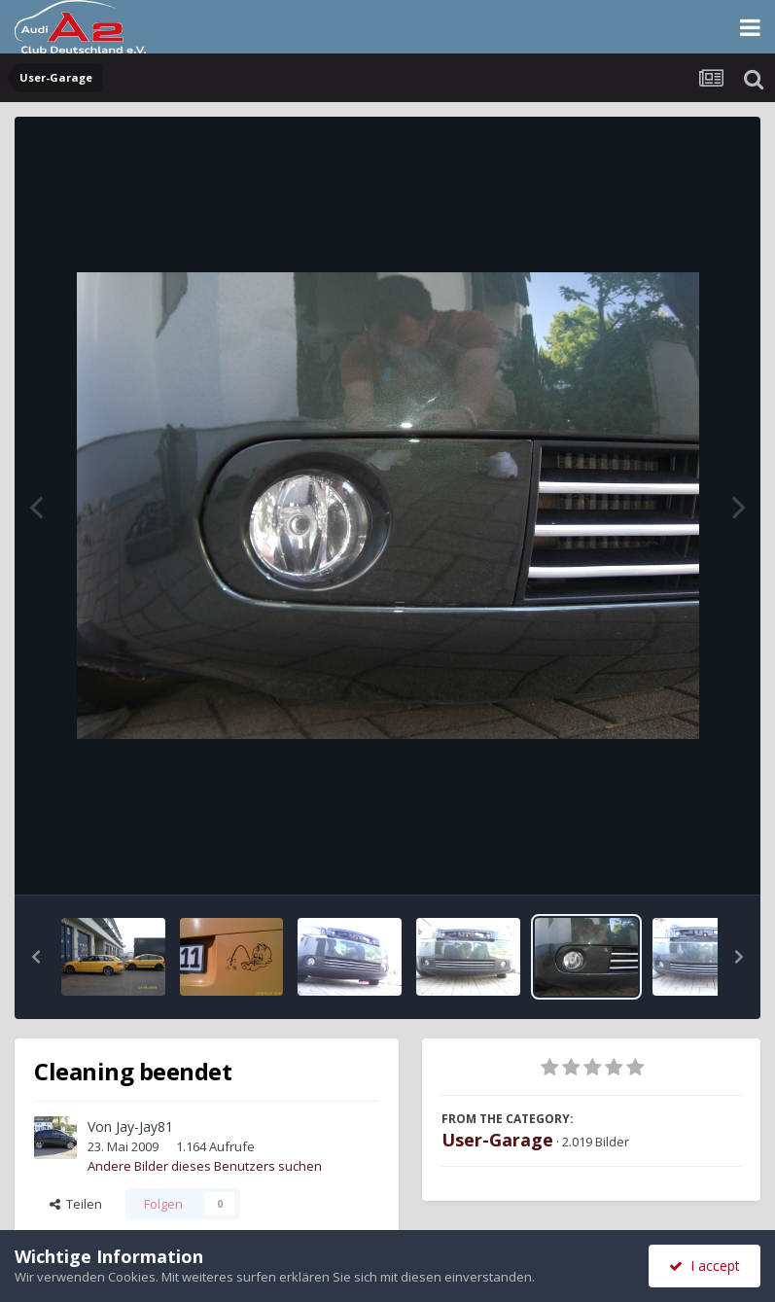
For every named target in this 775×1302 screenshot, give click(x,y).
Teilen (76, 1204)
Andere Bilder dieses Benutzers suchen (205, 1166)
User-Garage (497, 1139)
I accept (704, 1265)
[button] (36, 956)
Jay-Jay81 (144, 1126)
